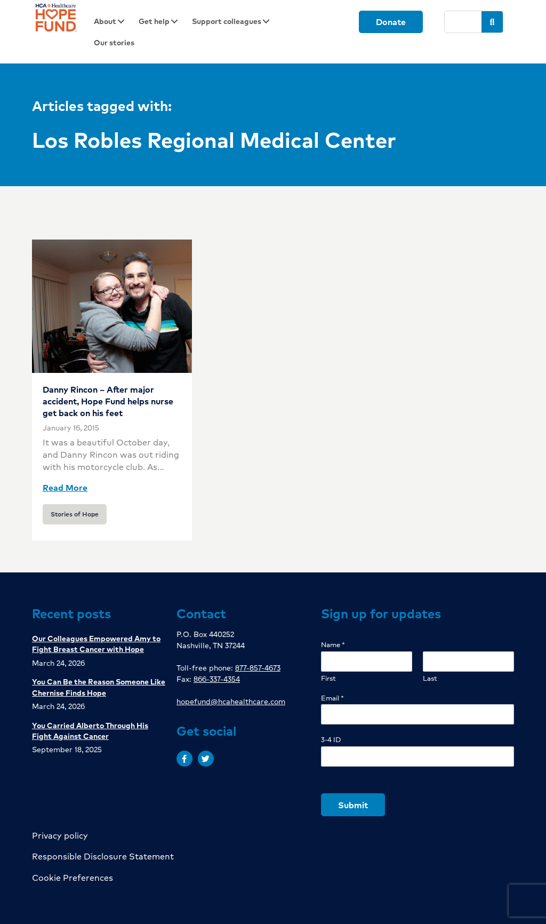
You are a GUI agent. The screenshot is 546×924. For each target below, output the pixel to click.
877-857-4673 (257, 667)
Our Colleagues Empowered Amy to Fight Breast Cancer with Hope (96, 643)
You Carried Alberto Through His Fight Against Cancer (90, 730)
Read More (65, 487)
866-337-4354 (217, 678)
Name (333, 644)
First (328, 678)
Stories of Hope (75, 514)
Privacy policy (60, 835)
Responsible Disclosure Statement (103, 856)
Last (430, 678)
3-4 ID (331, 739)
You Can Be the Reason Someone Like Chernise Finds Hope (98, 686)
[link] (112, 21)
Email (332, 698)
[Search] (463, 22)
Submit (353, 804)
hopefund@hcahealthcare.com (230, 701)
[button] (184, 759)
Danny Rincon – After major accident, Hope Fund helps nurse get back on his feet (108, 401)
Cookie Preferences (72, 877)
